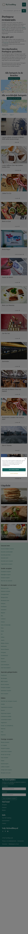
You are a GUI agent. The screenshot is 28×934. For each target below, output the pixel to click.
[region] (14, 467)
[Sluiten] (25, 458)
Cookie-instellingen (14, 473)
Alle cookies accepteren (14, 469)
